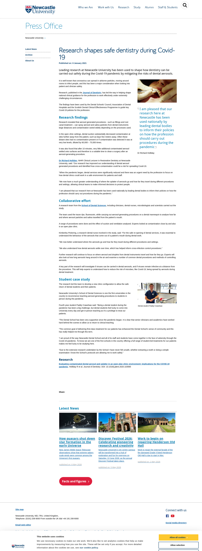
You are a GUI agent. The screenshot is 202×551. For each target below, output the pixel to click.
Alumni (149, 7)
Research (123, 7)
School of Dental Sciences (94, 205)
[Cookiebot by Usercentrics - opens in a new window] (18, 545)
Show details (147, 545)
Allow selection (177, 525)
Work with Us (106, 7)
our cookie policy (89, 528)
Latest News (31, 49)
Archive (28, 55)
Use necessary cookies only (177, 533)
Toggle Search (185, 5)
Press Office (43, 25)
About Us (29, 61)
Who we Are (86, 7)
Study (137, 7)
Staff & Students (168, 7)
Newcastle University (34, 38)
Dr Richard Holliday (68, 160)
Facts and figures (74, 481)
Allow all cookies (177, 518)
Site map (19, 509)
